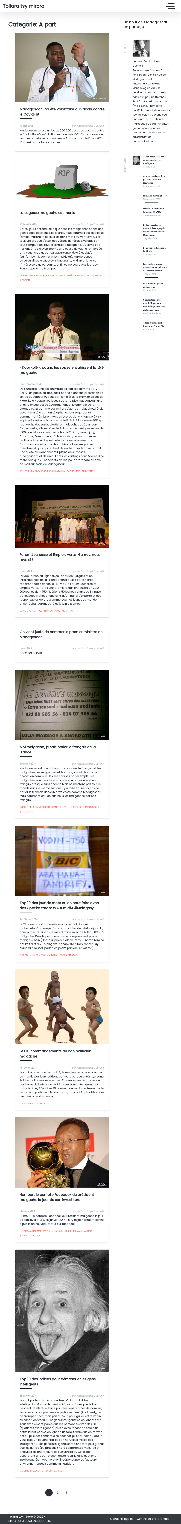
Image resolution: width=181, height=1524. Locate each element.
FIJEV (32, 617)
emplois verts (20, 617)
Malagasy (45, 960)
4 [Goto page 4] (75, 1507)
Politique (34, 1111)
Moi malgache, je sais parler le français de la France (57, 764)
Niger (57, 617)
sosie (44, 477)
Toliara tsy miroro (23, 6)
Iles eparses (69, 811)
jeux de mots (30, 960)
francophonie (44, 617)
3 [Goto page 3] (67, 1507)
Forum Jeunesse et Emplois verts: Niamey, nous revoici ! (60, 570)
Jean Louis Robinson (56, 1249)
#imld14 (17, 960)
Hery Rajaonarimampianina (28, 1248)
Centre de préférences (153, 1519)
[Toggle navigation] (169, 6)
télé (70, 477)
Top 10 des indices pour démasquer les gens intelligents (60, 1410)
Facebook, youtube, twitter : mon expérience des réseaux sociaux (155, 267)
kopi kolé (17, 477)
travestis (80, 477)
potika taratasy (61, 960)
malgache (100, 811)
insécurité (58, 288)
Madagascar (74, 288)
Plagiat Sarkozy (95, 1249)
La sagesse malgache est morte (40, 230)
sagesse (88, 288)
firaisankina (43, 288)
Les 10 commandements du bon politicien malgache (58, 1068)
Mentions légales (122, 1519)
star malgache (57, 477)
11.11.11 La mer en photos (155, 195)
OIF (64, 617)
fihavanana (29, 288)
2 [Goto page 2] (58, 1507)
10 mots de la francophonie (28, 810)
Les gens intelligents (24, 1485)
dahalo (17, 288)
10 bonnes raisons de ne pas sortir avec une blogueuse (154, 179)
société (99, 288)
